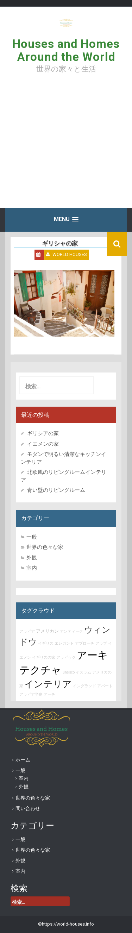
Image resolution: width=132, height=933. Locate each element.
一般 (31, 537)
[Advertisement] (66, 145)
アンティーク (71, 631)
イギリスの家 (43, 657)
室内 (31, 568)
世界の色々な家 (44, 547)
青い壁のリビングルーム (56, 490)
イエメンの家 (43, 444)
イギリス (46, 643)
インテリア (48, 684)
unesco (69, 672)
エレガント (64, 643)
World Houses (69, 254)
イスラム (83, 672)
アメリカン (47, 631)
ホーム (22, 760)
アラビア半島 (31, 694)
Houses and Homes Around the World (66, 50)
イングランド (84, 686)
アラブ (101, 643)
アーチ (49, 694)
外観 (31, 558)
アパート (105, 686)
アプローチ (84, 643)
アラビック (66, 657)
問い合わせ (27, 808)
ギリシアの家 (45, 433)
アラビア (27, 631)
